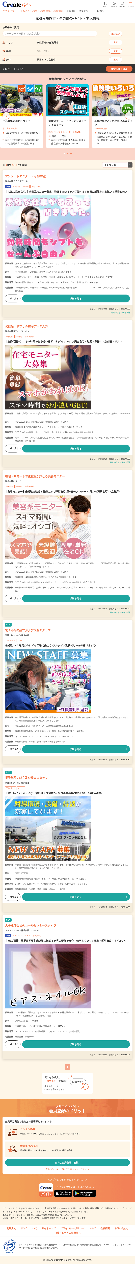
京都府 (34, 11)
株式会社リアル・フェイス (17, 331)
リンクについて (29, 1228)
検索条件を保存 (119, 69)
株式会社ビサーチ (13, 481)
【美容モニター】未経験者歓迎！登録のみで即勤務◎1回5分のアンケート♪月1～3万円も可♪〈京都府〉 (63, 491)
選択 (116, 42)
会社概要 (105, 1228)
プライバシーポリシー (72, 1228)
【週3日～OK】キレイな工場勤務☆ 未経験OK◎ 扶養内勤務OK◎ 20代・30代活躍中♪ (53, 793)
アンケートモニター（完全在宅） (26, 176)
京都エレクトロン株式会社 (17, 635)
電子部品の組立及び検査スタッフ (26, 777)
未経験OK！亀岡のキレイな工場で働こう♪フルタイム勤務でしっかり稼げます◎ (50, 645)
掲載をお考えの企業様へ (67, 1232)
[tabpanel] (67, 116)
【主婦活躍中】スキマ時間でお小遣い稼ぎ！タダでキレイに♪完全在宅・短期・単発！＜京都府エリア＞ (63, 341)
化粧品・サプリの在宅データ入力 (26, 326)
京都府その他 (45, 11)
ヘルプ (92, 1228)
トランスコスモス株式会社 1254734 (22, 930)
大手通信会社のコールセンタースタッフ (30, 925)
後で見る (12, 298)
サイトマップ (49, 1228)
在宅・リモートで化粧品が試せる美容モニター (35, 476)
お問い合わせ (122, 1228)
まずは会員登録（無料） (67, 1162)
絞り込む (116, 34)
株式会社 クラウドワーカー (17, 181)
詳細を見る (75, 298)
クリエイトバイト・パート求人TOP (16, 11)
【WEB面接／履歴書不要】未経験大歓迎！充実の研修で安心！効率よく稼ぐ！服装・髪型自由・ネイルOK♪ (66, 940)
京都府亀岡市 (58, 11)
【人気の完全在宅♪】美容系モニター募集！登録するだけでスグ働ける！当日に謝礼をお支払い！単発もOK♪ (66, 191)
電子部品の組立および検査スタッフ (28, 630)
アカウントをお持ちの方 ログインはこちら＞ (67, 1169)
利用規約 (11, 1228)
